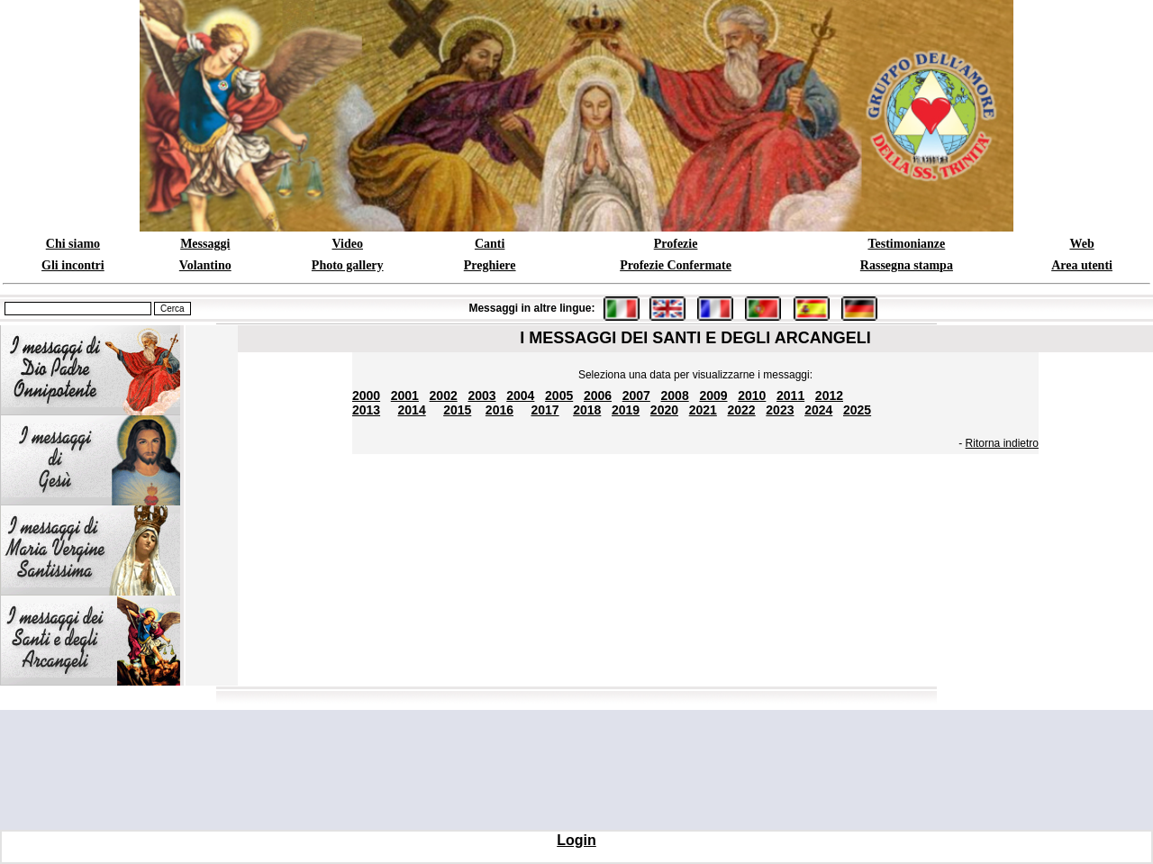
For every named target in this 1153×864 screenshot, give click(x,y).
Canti (489, 243)
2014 (412, 410)
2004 (520, 395)
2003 (481, 395)
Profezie (676, 243)
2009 (713, 395)
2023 (780, 410)
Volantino (205, 265)
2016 (499, 410)
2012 (829, 395)
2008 (675, 395)
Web (1081, 243)
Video (346, 243)
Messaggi (205, 243)
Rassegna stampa (906, 265)
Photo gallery (348, 265)
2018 (587, 410)
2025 (857, 410)
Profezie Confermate (675, 265)
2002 (444, 395)
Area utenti (1081, 265)
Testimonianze (906, 243)
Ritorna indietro (1002, 443)
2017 (544, 410)
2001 (405, 395)
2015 (457, 410)
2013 (366, 410)
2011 (790, 395)
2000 (366, 395)
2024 (818, 410)
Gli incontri (72, 265)
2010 (752, 395)
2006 (598, 395)
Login (576, 840)
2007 (636, 395)
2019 (626, 410)
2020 (664, 410)
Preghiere (490, 265)
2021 (703, 410)
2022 (742, 410)
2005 (559, 395)
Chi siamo (73, 243)
